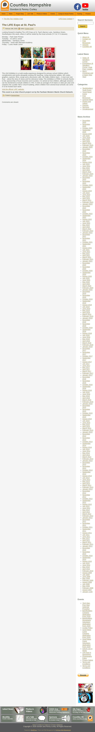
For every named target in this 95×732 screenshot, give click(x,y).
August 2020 (87, 276)
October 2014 (87, 442)
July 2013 (86, 478)
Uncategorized (87, 109)
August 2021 (87, 248)
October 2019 (87, 299)
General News (15, 95)
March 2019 (86, 314)
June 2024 (86, 166)
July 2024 (86, 164)
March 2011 (86, 542)
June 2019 (86, 309)
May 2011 (86, 538)
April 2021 (86, 255)
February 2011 (87, 544)
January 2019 (87, 318)
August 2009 (87, 573)
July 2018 (86, 335)
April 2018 (86, 341)
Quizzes (85, 45)
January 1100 (87, 592)
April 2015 (86, 426)
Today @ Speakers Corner (85, 60)
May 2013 (86, 481)
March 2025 (86, 143)
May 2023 (86, 196)
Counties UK (87, 47)
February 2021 (87, 259)
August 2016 (87, 390)
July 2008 (86, 584)
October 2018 (87, 328)
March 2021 (86, 257)
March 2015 (86, 428)
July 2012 (86, 506)
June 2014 (86, 451)
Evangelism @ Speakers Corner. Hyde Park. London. (87, 66)
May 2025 (86, 139)
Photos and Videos (86, 102)
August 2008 (87, 582)
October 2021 (87, 242)
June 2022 (86, 223)
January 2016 (87, 404)
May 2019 (86, 310)
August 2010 (87, 561)
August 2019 (87, 305)
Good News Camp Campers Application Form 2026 (86, 633)
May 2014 (86, 453)
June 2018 (86, 337)
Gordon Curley (29, 28)
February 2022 (87, 231)
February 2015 (87, 430)
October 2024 (87, 157)
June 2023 (86, 195)
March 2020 (86, 286)
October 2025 (87, 128)
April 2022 (86, 227)
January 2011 (87, 546)
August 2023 (87, 191)
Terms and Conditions (86, 663)
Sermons (85, 107)
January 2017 (87, 375)
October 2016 (87, 385)
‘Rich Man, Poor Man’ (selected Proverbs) (86, 606)
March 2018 (86, 343)
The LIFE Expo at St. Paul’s (19, 24)
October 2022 (87, 214)
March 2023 (86, 200)
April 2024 (86, 170)
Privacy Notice (87, 660)
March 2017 (86, 371)
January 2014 (87, 461)
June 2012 (86, 508)
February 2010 (87, 571)
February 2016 (87, 402)
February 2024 (87, 174)
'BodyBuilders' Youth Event (87, 89)
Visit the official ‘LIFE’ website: (13, 89)
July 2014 (86, 449)
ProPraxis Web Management (63, 730)
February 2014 (87, 459)
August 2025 (87, 134)
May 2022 (86, 225)
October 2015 (87, 413)
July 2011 (86, 535)
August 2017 (87, 362)
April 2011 (86, 540)
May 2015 (86, 424)
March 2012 (86, 514)
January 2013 (87, 489)
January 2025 (87, 147)
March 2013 (86, 485)
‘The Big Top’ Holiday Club (13, 19)
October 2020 (87, 271)
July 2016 (86, 392)
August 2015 (87, 419)
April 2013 (86, 483)
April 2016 (86, 398)
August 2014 (87, 447)
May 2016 (86, 396)
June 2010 (86, 565)
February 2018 (87, 345)
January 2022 (87, 233)
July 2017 (86, 364)
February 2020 (87, 288)
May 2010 (86, 567)
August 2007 (87, 590)
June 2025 (86, 138)
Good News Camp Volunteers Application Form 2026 (86, 643)
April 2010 (86, 569)
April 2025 (86, 141)
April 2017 (86, 369)
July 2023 (86, 193)
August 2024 (87, 162)
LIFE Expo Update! (66, 19)
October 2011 (87, 527)
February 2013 (87, 487)
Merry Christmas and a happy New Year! (87, 74)
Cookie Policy (87, 628)
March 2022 (86, 229)
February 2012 (87, 516)
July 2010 (86, 563)
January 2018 (87, 347)
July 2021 (86, 250)
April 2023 (86, 198)
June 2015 (86, 423)
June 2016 (86, 394)
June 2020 (86, 280)
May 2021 (86, 253)
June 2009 (86, 577)
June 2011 (86, 537)
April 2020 (86, 284)
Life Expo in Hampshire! (86, 653)
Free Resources (86, 42)
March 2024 (86, 172)
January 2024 (87, 176)
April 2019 (86, 312)
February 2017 (87, 373)
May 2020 (86, 282)
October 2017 (87, 356)
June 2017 (86, 366)
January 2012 (87, 518)
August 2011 (87, 533)
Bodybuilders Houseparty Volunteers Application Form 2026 (87, 622)
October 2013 (87, 470)
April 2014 (86, 455)
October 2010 (87, 556)
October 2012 (87, 499)
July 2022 (86, 221)
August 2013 (87, 476)
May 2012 (86, 510)
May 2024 (86, 168)
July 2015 (86, 421)
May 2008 (86, 586)
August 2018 (87, 333)
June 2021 (86, 252)
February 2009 (87, 580)
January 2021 (87, 261)
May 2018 (86, 339)
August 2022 (87, 219)
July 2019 (86, 307)
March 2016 (86, 400)
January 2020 (87, 290)
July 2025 (86, 136)
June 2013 (86, 480)
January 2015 (87, 432)
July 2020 (86, 278)
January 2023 (87, 204)
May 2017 (86, 367)
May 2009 (86, 578)
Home (34, 724)
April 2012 (86, 512)
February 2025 (87, 145)
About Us (85, 37)
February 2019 (87, 316)
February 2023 (87, 202)
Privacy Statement (57, 724)
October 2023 (87, 185)
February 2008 (87, 588)
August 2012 (87, 504)
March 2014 (86, 457)
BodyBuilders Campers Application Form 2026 (87, 613)
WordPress (34, 730)
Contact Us (86, 39)
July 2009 (86, 575)
